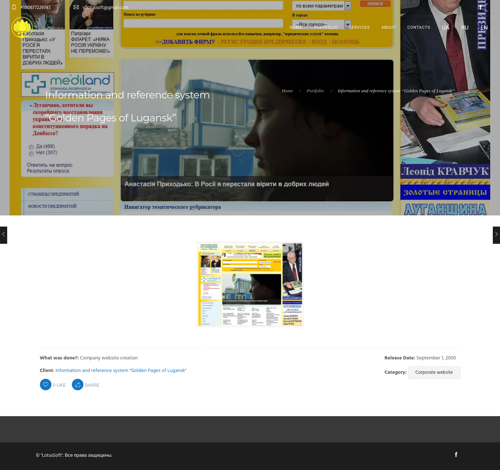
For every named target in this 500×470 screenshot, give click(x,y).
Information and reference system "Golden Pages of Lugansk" (121, 371)
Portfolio (326, 27)
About (388, 27)
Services (359, 27)
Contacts (418, 27)
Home (296, 27)
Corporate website (434, 372)
